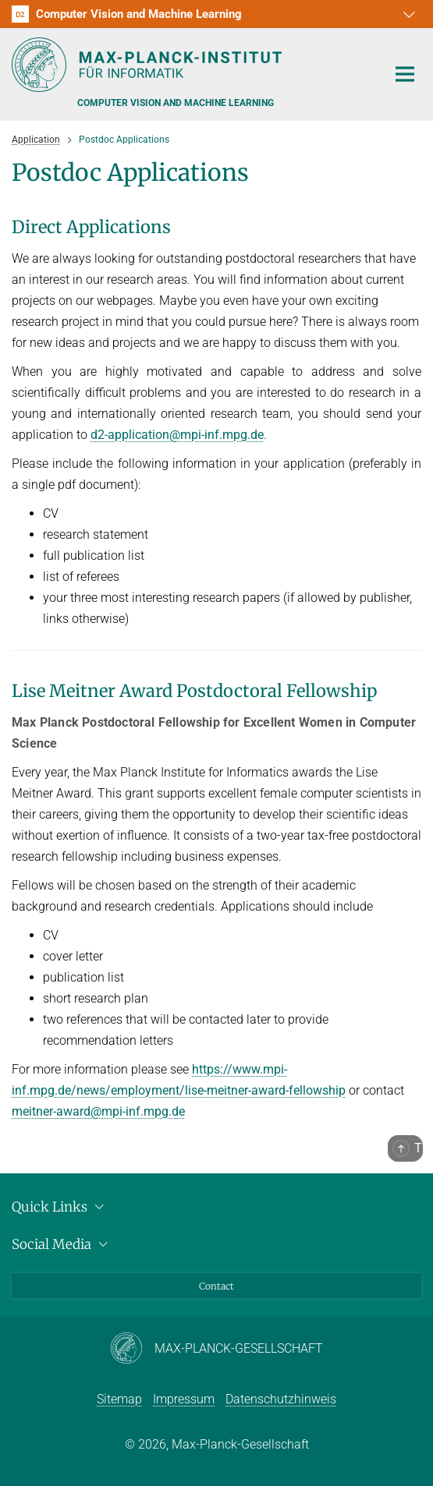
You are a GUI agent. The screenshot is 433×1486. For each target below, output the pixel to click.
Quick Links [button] (60, 1206)
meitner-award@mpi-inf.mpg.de (98, 1111)
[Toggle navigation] (405, 74)
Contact (216, 1286)
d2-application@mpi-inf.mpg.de (177, 434)
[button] (407, 14)
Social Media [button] (62, 1244)
